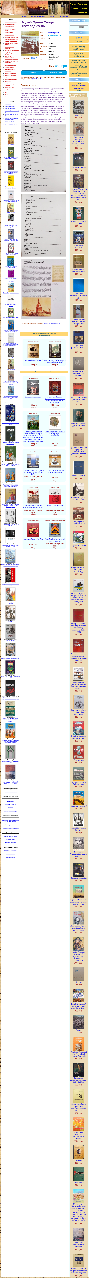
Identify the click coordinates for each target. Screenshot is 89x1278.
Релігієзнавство (9, 89)
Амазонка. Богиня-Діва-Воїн (33, 539)
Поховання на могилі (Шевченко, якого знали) (79, 399)
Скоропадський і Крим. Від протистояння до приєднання (11, 240)
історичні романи (9, 26)
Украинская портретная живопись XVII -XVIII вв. (78, 1080)
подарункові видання (10, 65)
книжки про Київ (9, 32)
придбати (32, 73)
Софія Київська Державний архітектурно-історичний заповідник (78, 956)
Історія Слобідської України (78, 222)
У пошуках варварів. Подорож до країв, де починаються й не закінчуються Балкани (10, 741)
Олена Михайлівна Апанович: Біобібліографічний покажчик (78, 1107)
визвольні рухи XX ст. (10, 73)
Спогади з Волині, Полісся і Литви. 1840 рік (10, 525)
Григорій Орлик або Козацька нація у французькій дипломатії (55, 433)
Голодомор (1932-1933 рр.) (10, 811)
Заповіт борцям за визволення (10, 293)
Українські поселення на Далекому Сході (10, 762)
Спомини (78, 1160)
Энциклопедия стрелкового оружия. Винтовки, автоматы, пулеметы (79, 685)
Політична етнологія (78, 167)
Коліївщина (10, 603)
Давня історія (8, 104)
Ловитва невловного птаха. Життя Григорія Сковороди (11, 226)
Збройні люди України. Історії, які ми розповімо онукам (10, 158)
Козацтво (10, 807)
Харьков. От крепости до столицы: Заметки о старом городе (78, 902)
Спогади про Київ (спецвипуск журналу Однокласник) (55, 361)
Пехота (78, 1030)
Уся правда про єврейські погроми (11, 305)
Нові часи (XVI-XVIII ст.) (10, 108)
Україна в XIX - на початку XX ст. (52, 323)
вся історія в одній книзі (10, 124)
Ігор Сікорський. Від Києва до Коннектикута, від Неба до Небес (33, 472)
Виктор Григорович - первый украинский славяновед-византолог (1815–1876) (79, 628)
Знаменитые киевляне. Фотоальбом (10, 658)
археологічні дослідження (12, 50)
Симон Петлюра (10, 857)
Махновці (11, 357)
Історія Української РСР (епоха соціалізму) (78, 569)
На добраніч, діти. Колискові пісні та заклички (55, 540)
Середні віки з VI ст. (10, 106)
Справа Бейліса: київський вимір (78, 270)
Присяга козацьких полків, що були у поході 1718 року (10, 465)
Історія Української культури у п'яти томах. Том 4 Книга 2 (79, 1006)
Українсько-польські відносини (10, 828)
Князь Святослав (11, 144)
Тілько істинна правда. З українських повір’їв (10, 677)
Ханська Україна (10, 640)
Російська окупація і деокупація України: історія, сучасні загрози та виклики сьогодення (78, 597)
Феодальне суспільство (78, 246)
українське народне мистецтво (10, 84)
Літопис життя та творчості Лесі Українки (78, 373)
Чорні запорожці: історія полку (10, 317)
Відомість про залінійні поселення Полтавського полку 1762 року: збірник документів (10, 506)
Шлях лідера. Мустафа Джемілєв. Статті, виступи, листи (78, 928)
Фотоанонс (8, 97)
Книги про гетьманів (10, 825)
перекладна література (11, 79)
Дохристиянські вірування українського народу (55, 471)
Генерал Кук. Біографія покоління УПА (10, 584)
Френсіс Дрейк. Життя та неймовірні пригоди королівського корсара (10, 565)
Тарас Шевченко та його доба (78, 829)
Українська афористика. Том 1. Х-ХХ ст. (78, 347)
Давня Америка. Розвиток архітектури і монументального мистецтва (11, 280)
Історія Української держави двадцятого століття (11, 254)
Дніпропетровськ (78, 476)
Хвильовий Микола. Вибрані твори (78, 783)
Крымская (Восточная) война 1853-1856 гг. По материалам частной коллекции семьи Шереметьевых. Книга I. (78, 194)
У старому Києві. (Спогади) (33, 360)
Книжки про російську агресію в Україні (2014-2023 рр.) (10, 820)
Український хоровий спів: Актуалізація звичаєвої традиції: (78, 1054)
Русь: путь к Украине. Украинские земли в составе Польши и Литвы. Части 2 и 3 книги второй (55, 400)
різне (6, 92)
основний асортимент (10, 22)
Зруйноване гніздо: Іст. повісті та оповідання (78, 712)
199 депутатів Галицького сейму (78, 523)
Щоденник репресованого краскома (78, 1245)
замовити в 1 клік (55, 73)
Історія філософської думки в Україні (79, 425)
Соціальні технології (78, 806)
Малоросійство (11, 212)
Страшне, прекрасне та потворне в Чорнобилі (11, 187)
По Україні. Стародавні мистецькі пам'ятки (78, 854)
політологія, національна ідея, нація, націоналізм (11, 40)
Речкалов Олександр (10, 842)
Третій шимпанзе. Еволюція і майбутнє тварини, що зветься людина (10, 720)
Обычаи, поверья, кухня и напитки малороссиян (78, 321)
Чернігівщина (78, 1182)
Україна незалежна (9, 121)
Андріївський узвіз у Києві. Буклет (79, 499)
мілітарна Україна (9, 67)
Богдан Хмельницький (10, 850)
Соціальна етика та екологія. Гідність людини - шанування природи (79, 657)
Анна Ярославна (10, 854)
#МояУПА (10, 621)
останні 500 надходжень (11, 792)
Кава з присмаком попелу (33, 397)
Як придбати (64, 16)
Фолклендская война (79, 878)
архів (6, 94)
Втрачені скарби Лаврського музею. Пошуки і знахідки (11, 331)
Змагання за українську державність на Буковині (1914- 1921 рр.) (11, 383)
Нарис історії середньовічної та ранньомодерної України (11, 201)
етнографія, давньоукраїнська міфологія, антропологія (11, 58)
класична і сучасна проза (11, 37)
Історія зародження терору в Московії (78, 737)
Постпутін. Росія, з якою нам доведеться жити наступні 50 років (10, 698)
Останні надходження (38, 16)
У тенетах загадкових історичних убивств (10, 423)
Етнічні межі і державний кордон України (11, 267)
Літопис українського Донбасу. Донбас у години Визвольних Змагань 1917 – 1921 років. (10, 782)
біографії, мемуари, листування (10, 70)
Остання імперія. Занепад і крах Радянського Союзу (10, 546)
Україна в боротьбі (78, 545)
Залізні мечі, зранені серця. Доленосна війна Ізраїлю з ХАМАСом (11, 172)
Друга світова (78, 760)
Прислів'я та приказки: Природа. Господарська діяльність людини (78, 451)
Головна (24, 16)
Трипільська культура (10, 804)
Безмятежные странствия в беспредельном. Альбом (79, 1135)
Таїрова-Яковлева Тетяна (10, 836)
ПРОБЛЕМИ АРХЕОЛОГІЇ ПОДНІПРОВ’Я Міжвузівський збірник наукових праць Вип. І (10, 344)
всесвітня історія (9, 87)
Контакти (55, 16)
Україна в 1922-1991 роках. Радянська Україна (11, 119)
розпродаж (8, 81)
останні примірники (10, 24)
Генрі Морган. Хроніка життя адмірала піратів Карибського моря (11, 397)
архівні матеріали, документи (10, 47)
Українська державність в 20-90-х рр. (78, 295)
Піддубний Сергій (10, 839)
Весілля (79, 982)
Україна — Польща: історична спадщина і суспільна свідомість (78, 1271)
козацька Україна (9, 35)
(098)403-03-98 (36, 78)
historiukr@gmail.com (79, 85)
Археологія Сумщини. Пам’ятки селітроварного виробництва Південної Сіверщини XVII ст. (10, 485)
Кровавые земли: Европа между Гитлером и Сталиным (33, 506)
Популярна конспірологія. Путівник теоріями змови (10, 443)
